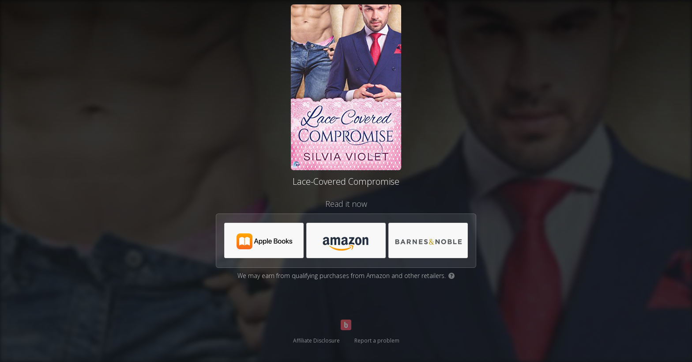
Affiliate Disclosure (316, 340)
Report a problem (376, 340)
